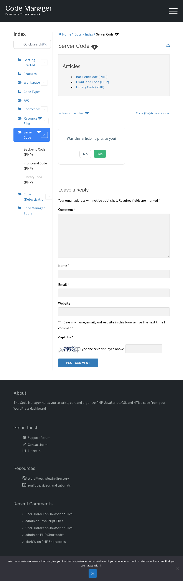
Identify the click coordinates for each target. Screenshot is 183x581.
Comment (67, 209)
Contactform (38, 444)
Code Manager (28, 8)
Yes (100, 153)
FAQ (27, 100)
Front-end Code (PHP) (35, 165)
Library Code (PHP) (33, 179)
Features (30, 73)
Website (64, 303)
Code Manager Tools (34, 210)
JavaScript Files (61, 514)
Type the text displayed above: (102, 349)
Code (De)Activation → (153, 113)
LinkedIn (34, 450)
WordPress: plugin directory (48, 478)
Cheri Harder (34, 514)
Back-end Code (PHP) (34, 152)
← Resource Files (73, 113)
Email (63, 284)
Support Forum (39, 437)
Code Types (32, 91)
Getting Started (36, 62)
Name (63, 265)
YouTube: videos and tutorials (49, 485)
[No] (177, 568)
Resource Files (36, 121)
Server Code (36, 135)
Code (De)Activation (37, 196)
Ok (92, 573)
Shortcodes (36, 109)
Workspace (36, 83)
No (85, 153)
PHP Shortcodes (52, 534)
